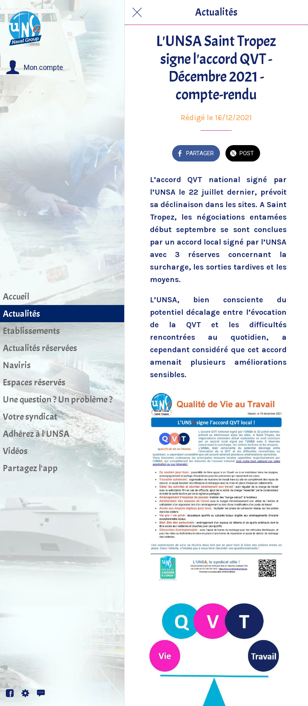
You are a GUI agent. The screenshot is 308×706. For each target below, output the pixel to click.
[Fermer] (137, 12)
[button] (34, 67)
